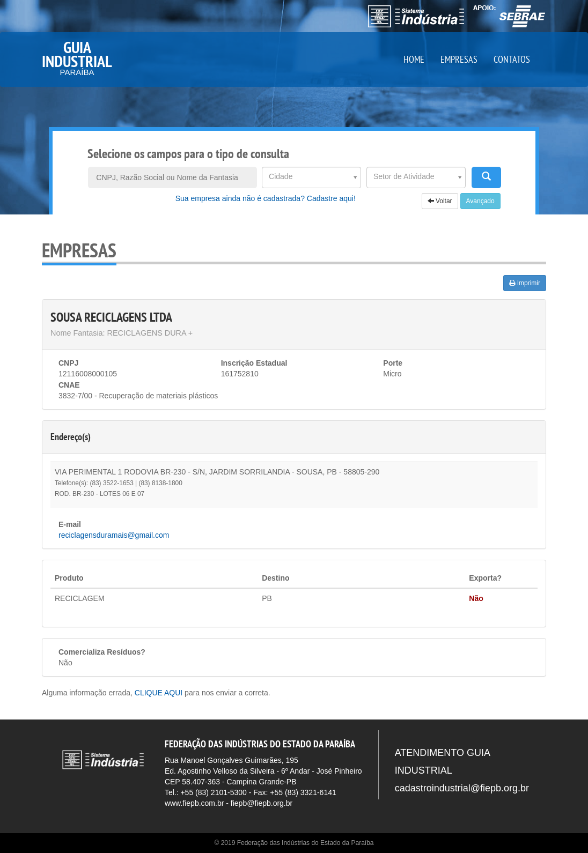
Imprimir (524, 283)
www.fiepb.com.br (194, 803)
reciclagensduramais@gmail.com (113, 535)
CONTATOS (512, 59)
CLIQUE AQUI (158, 692)
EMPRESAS (458, 59)
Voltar (440, 201)
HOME (413, 59)
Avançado (480, 201)
